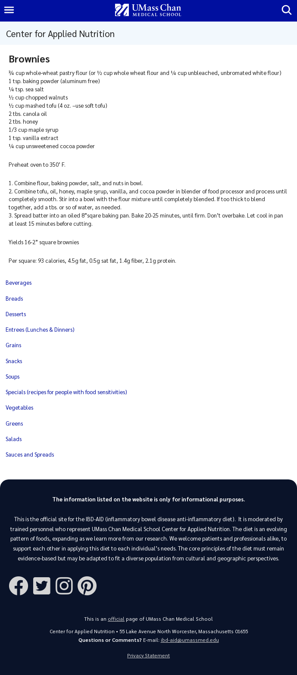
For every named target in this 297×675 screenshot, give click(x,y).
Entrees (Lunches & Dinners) (40, 329)
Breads (14, 298)
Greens (14, 423)
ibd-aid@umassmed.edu (190, 640)
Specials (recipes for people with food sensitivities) (66, 391)
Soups (12, 376)
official (116, 619)
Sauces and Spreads (30, 454)
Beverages (18, 282)
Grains (13, 344)
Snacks (14, 360)
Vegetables (19, 407)
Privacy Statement (148, 655)
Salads (14, 438)
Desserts (16, 313)
